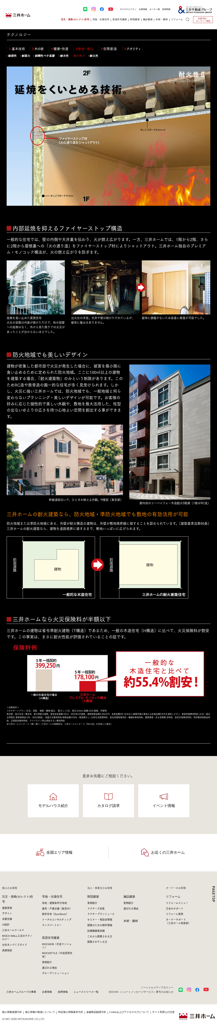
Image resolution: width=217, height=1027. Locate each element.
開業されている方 (97, 942)
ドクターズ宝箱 (96, 908)
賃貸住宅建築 (50, 937)
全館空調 (7, 919)
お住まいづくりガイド (14, 945)
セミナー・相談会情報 (99, 919)
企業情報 (143, 9)
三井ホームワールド (13, 930)
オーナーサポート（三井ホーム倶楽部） (178, 921)
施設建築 (129, 896)
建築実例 (7, 908)
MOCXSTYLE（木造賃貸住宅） (57, 954)
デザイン (7, 913)
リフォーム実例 (174, 914)
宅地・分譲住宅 (52, 896)
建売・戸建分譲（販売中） (57, 908)
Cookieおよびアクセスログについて (129, 1012)
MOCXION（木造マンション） (57, 945)
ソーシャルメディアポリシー (157, 987)
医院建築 (93, 896)
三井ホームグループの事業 (21, 991)
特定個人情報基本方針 (70, 1012)
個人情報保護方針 (12, 1012)
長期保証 (7, 950)
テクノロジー (19, 34)
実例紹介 (47, 962)
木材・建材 (130, 920)
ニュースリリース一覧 (86, 991)
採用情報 (166, 9)
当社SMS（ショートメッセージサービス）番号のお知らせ (140, 991)
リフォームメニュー (177, 903)
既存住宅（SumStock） (55, 914)
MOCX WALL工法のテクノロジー (17, 937)
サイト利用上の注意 (163, 1012)
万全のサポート (174, 908)
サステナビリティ (128, 9)
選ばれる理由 (49, 968)
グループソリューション (55, 973)
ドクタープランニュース (101, 914)
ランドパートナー (52, 925)
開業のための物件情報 (99, 925)
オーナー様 (154, 9)
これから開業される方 (99, 936)
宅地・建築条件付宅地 (54, 903)
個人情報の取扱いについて (40, 1012)
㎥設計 (6, 924)
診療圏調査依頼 (96, 931)
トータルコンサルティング (57, 919)
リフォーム (173, 896)
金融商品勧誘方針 (96, 1012)
